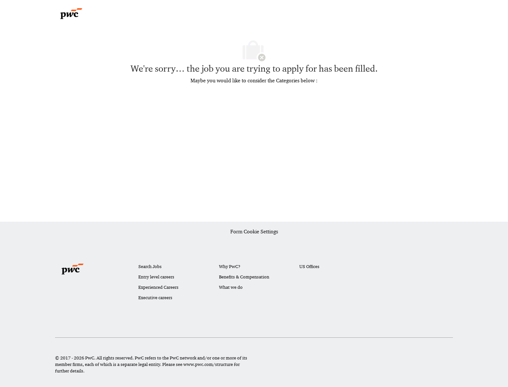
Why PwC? (229, 266)
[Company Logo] (71, 13)
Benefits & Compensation (244, 277)
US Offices (309, 266)
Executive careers (155, 297)
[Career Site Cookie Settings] (254, 232)
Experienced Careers (158, 287)
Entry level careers (156, 277)
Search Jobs (150, 266)
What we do (231, 287)
